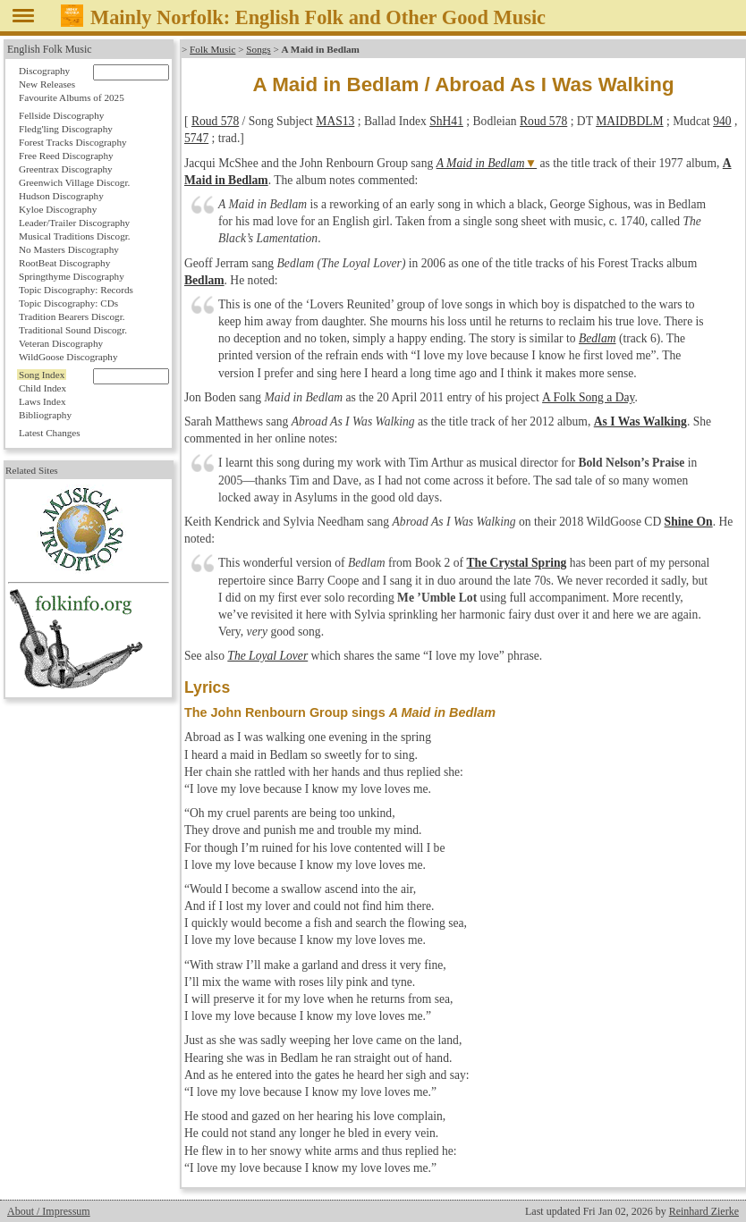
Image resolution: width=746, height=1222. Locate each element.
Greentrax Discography (66, 169)
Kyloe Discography (58, 209)
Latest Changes (50, 432)
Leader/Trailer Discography (74, 222)
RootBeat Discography (64, 262)
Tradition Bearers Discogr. (72, 316)
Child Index (42, 388)
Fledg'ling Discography (66, 128)
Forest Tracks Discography (73, 142)
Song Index (41, 374)
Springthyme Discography (71, 276)
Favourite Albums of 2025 (71, 97)
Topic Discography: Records (76, 289)
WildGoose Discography (68, 356)
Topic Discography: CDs (68, 303)
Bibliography (45, 414)
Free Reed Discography (66, 155)
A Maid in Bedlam (481, 163)
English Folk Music (49, 49)
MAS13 (335, 121)
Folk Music (212, 49)
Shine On (689, 521)
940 (722, 121)
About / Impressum (48, 1211)
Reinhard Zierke (704, 1211)
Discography (44, 70)
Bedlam (204, 280)
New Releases (47, 84)
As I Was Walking (640, 421)
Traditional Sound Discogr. (73, 329)
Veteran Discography (61, 343)
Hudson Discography (61, 195)
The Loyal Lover (267, 655)
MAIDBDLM (630, 121)
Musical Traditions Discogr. (75, 236)
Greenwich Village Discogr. (74, 182)
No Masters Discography (69, 249)
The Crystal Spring (517, 562)
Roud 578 (215, 121)
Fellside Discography (61, 115)
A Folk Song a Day (587, 397)
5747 (196, 138)
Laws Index (42, 401)
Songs (258, 49)
